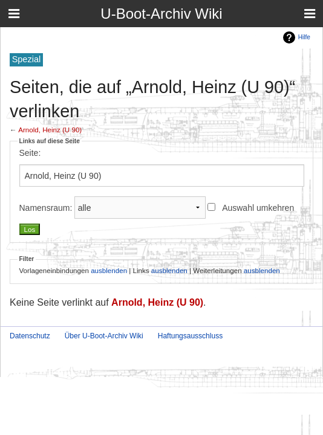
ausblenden (109, 270)
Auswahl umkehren (258, 208)
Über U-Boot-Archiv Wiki (104, 336)
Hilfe (304, 37)
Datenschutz (30, 336)
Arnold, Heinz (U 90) (50, 130)
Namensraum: (46, 208)
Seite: (30, 153)
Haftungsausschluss (190, 336)
